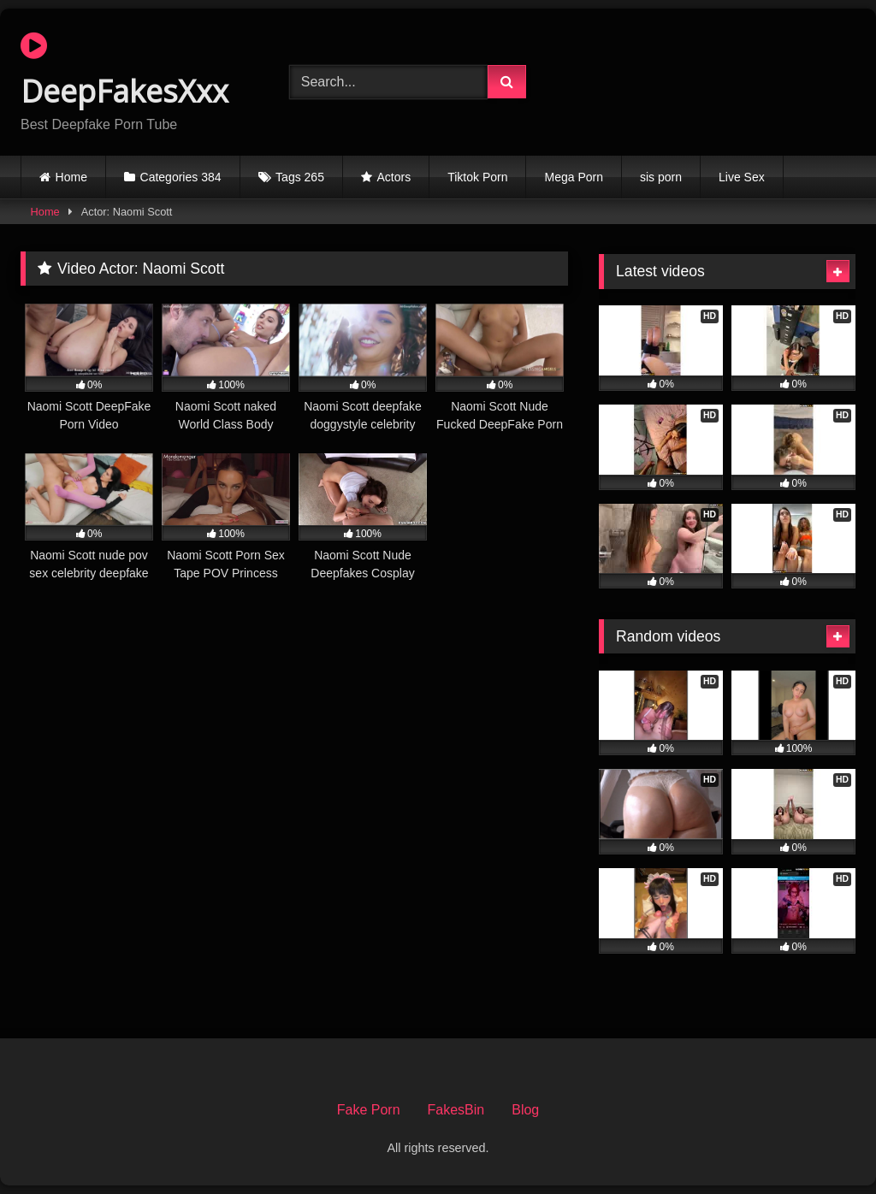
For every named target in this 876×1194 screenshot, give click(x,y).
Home (71, 177)
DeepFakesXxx (124, 71)
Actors (394, 177)
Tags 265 (299, 177)
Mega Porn (573, 177)
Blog (525, 1109)
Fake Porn (368, 1109)
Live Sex (742, 177)
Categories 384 (181, 177)
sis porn (661, 177)
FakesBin (456, 1109)
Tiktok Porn (477, 177)
